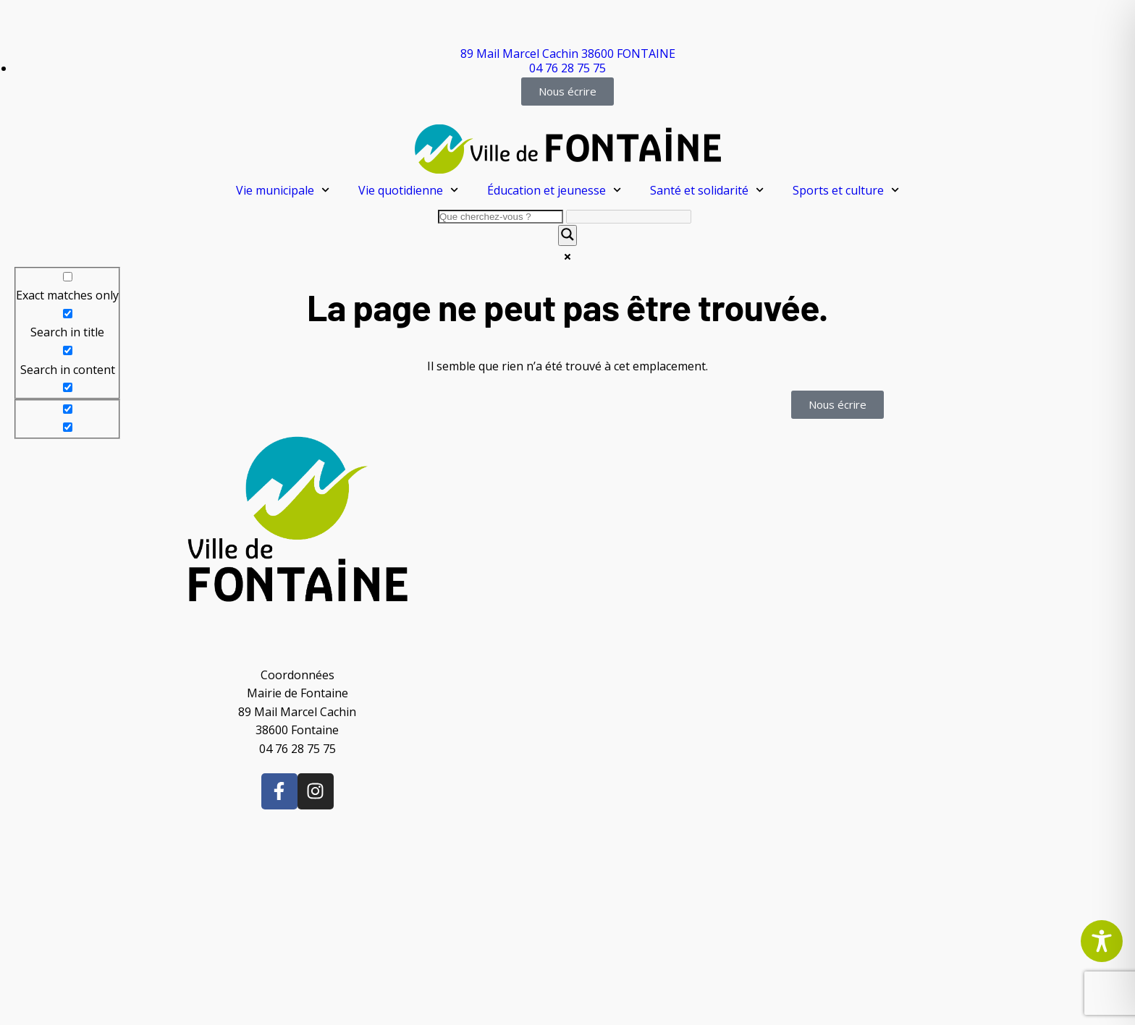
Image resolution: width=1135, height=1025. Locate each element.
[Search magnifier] (567, 235)
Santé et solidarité (707, 190)
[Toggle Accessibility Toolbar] (1101, 941)
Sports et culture (846, 190)
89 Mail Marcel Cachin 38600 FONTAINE (567, 53)
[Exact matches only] (67, 276)
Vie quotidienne (408, 190)
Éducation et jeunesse (554, 190)
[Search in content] (67, 350)
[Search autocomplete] (628, 217)
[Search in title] (67, 313)
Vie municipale (282, 190)
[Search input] (500, 217)
